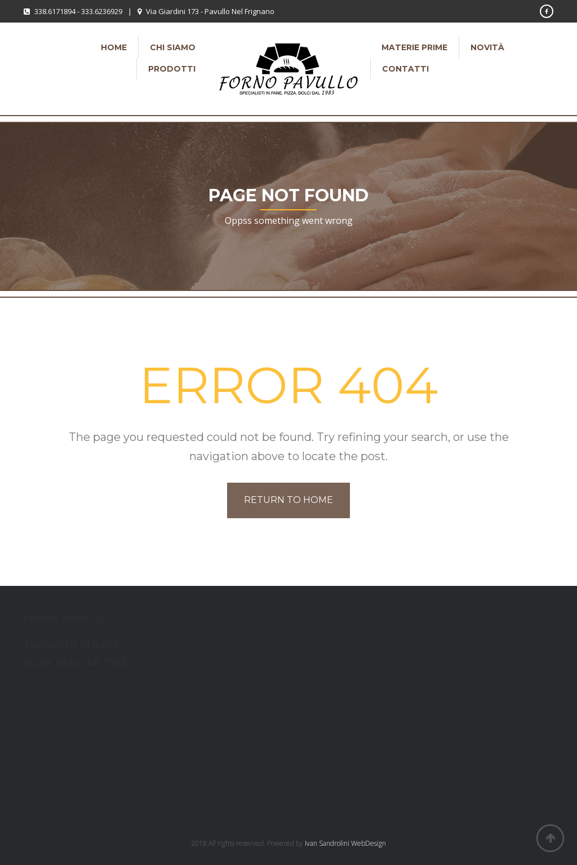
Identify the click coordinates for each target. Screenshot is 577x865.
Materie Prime (414, 47)
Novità (487, 47)
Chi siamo (173, 47)
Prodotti (172, 69)
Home (114, 47)
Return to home (288, 500)
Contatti (405, 69)
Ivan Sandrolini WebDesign (345, 843)
